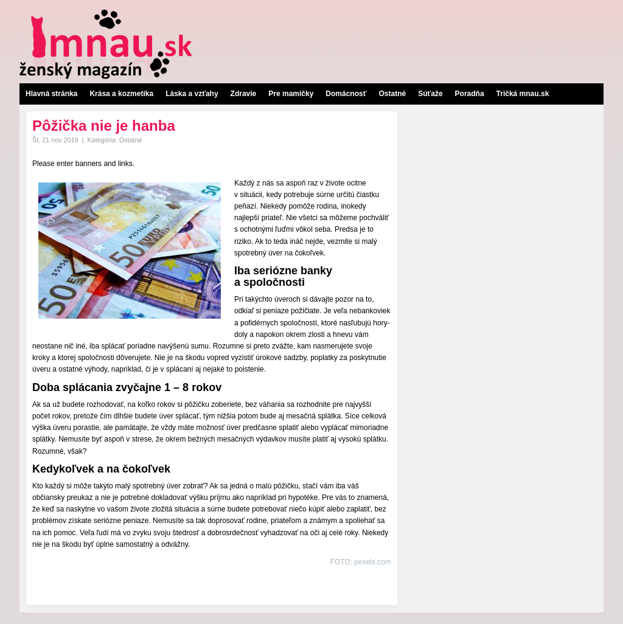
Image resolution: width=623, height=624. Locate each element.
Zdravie (244, 93)
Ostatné (392, 93)
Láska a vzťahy (191, 93)
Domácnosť (345, 93)
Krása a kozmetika (121, 93)
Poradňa (469, 93)
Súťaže (430, 93)
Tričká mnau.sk (522, 93)
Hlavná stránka (51, 93)
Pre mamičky (290, 93)
